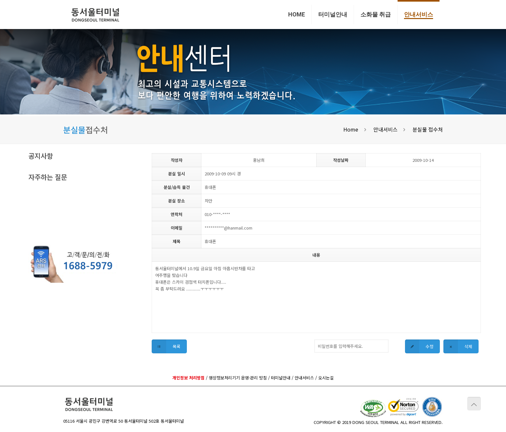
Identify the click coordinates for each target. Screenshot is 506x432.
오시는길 (326, 378)
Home (350, 129)
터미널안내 (280, 378)
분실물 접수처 (427, 129)
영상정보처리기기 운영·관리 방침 (238, 378)
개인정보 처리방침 (188, 378)
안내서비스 (385, 129)
